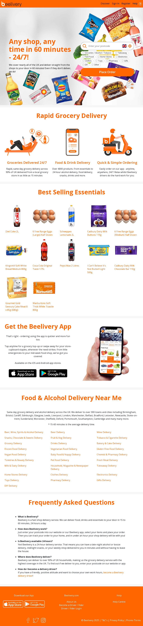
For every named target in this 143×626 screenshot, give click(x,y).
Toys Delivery (11, 480)
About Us (71, 601)
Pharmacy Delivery (60, 480)
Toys (100, 60)
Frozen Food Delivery (15, 448)
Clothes (88, 60)
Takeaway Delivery (106, 465)
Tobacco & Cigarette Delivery (112, 437)
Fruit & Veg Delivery (61, 437)
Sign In (115, 3)
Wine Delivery (104, 432)
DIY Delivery (10, 485)
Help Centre (119, 601)
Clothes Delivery (59, 474)
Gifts (126, 60)
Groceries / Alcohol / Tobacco (98, 52)
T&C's (104, 620)
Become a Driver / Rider (71, 605)
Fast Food (89, 56)
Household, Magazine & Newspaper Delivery (69, 467)
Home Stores (106, 56)
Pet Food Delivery (60, 460)
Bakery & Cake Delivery (109, 443)
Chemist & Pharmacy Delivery (112, 454)
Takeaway (122, 52)
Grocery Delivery (13, 443)
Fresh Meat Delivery (107, 460)
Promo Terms (133, 620)
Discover (105, 3)
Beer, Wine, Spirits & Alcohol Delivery (23, 432)
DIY (86, 64)
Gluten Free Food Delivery (110, 448)
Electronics (122, 56)
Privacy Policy (117, 620)
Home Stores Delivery (15, 474)
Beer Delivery (58, 432)
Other (96, 64)
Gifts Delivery (104, 480)
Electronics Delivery (107, 474)
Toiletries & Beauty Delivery (19, 460)
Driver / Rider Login (71, 608)
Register (125, 3)
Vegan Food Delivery (15, 454)
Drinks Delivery (59, 443)
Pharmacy (113, 60)
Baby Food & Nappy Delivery (65, 454)
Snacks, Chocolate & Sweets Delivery (23, 437)
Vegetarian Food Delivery (64, 448)
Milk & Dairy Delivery (15, 465)
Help (137, 3)
